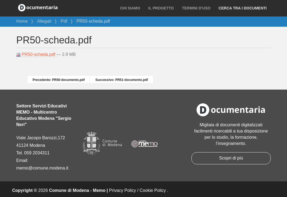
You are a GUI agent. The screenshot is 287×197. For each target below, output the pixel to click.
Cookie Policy (153, 190)
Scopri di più (231, 158)
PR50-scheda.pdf (36, 54)
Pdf (64, 21)
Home (22, 21)
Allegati (44, 21)
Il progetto (161, 8)
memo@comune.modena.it (42, 168)
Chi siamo (130, 8)
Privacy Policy (122, 190)
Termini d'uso (196, 8)
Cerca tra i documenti (242, 8)
